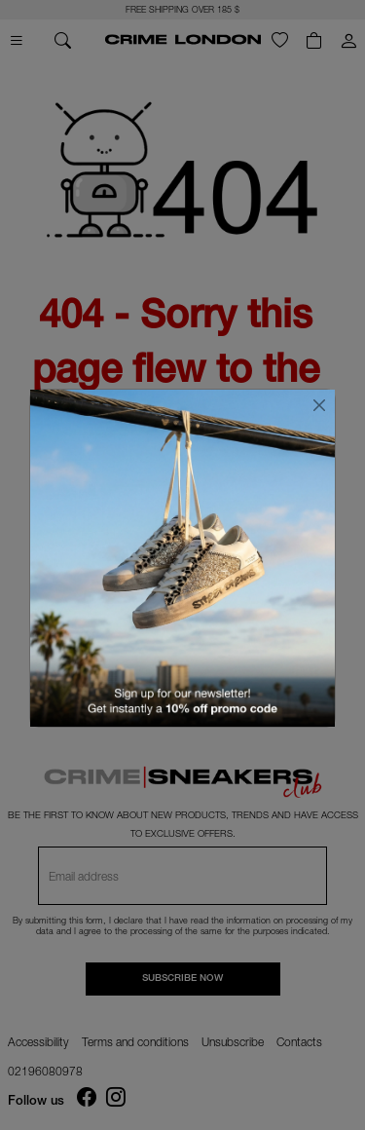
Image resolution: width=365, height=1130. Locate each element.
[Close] (319, 405)
